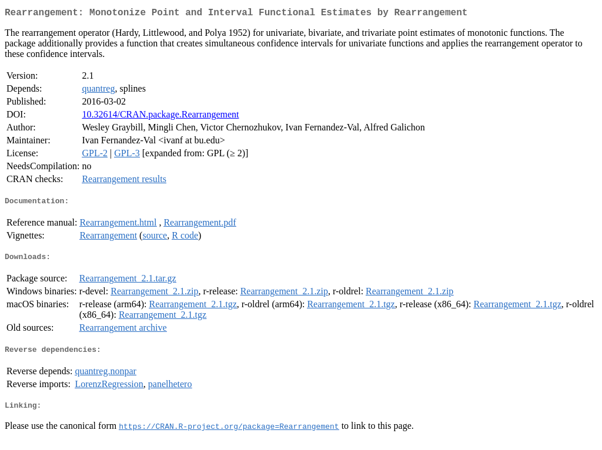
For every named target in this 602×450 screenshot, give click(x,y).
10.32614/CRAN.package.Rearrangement (160, 117)
